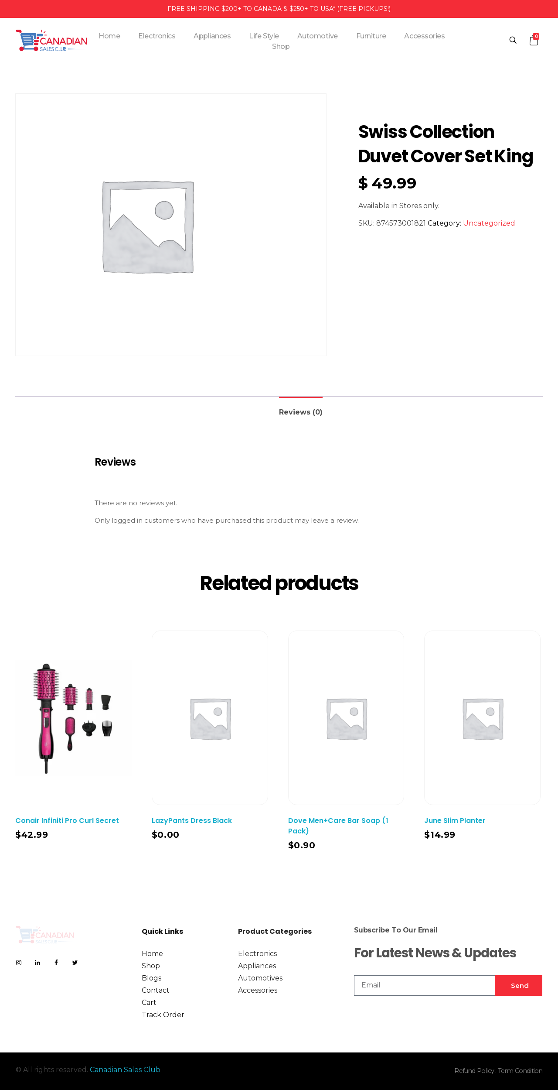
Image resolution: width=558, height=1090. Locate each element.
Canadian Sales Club (125, 1070)
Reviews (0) (301, 412)
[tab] (301, 408)
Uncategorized (489, 223)
